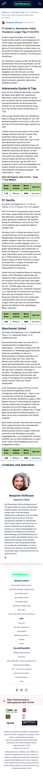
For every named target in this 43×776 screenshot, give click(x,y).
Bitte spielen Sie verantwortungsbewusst (21, 661)
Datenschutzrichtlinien (21, 673)
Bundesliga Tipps (21, 602)
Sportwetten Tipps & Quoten (21, 585)
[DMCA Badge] (13, 710)
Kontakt (21, 639)
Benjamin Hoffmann (14, 22)
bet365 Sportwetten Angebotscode (21, 589)
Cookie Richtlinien (21, 677)
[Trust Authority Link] (29, 716)
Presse (21, 644)
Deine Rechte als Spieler (21, 665)
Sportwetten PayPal (21, 598)
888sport (16, 193)
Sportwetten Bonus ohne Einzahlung (22, 614)
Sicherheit (21, 657)
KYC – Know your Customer (21, 669)
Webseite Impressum (21, 635)
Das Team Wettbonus (21, 627)
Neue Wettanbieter (21, 593)
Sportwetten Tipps (18, 12)
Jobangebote (21, 631)
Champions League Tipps (21, 606)
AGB (21, 681)
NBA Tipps (21, 610)
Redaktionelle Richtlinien (21, 653)
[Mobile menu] (4, 4)
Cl (27, 12)
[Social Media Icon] (17, 690)
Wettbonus (6, 12)
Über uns (21, 623)
